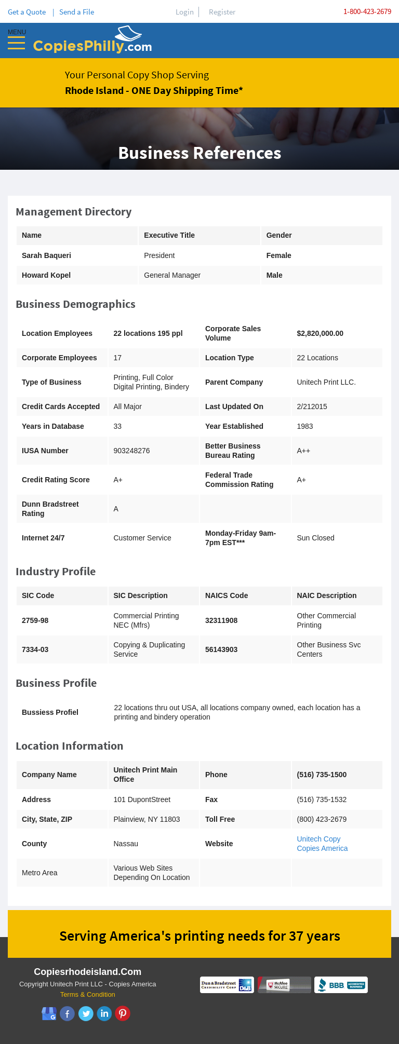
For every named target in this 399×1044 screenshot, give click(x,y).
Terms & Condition (87, 994)
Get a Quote (28, 12)
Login (185, 12)
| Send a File (73, 12)
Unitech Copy (319, 839)
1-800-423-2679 (367, 11)
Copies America (322, 848)
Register (222, 12)
